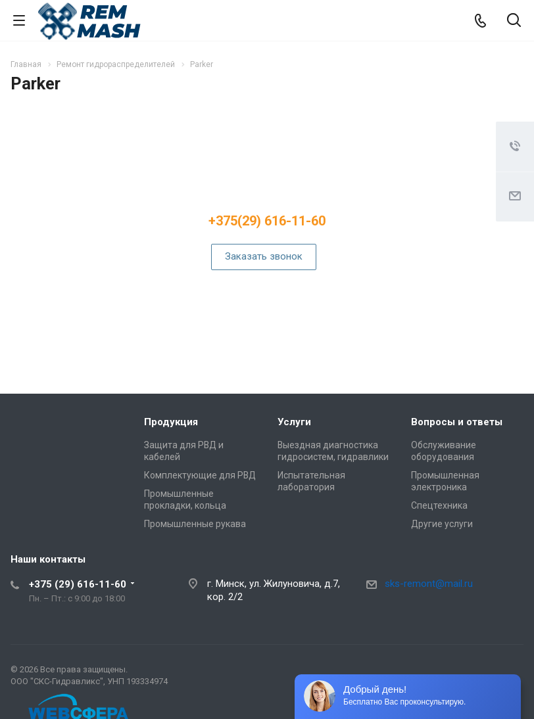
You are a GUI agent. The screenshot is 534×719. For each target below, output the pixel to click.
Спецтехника (439, 505)
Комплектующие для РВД (200, 475)
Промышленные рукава (195, 524)
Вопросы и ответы (456, 422)
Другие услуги (442, 524)
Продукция (171, 422)
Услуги (294, 422)
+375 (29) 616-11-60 (77, 584)
